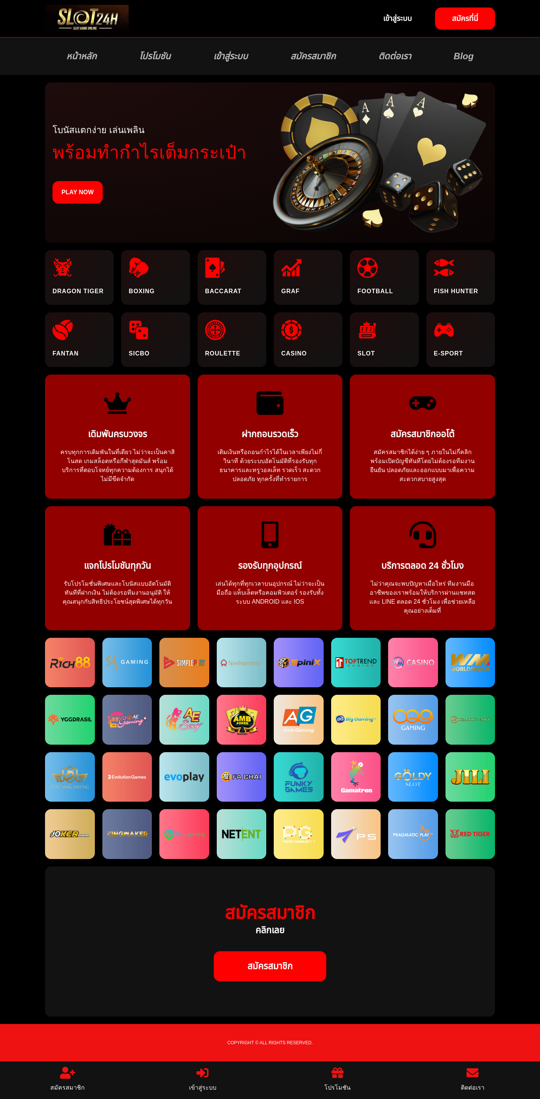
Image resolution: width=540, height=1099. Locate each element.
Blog (464, 56)
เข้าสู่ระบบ (230, 56)
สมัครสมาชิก (313, 56)
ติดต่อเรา (394, 56)
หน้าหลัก (81, 56)
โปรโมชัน (154, 56)
